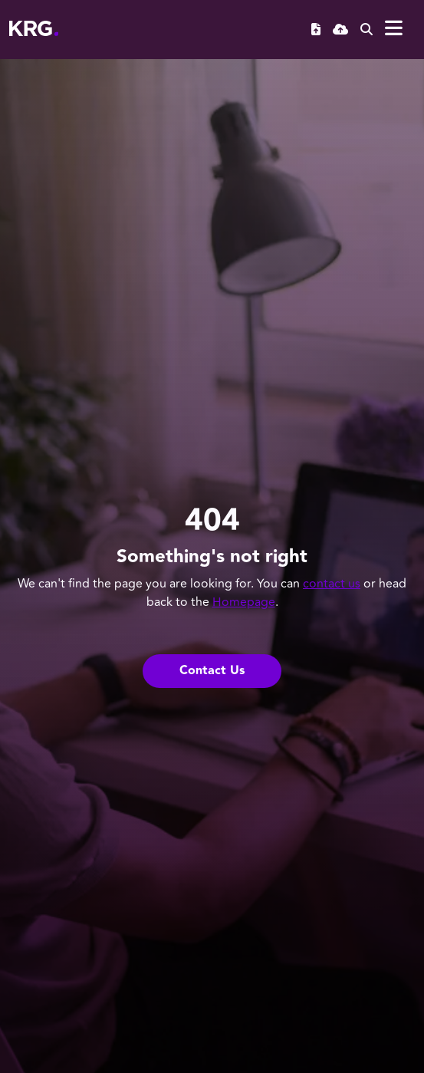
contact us (331, 583)
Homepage (243, 602)
